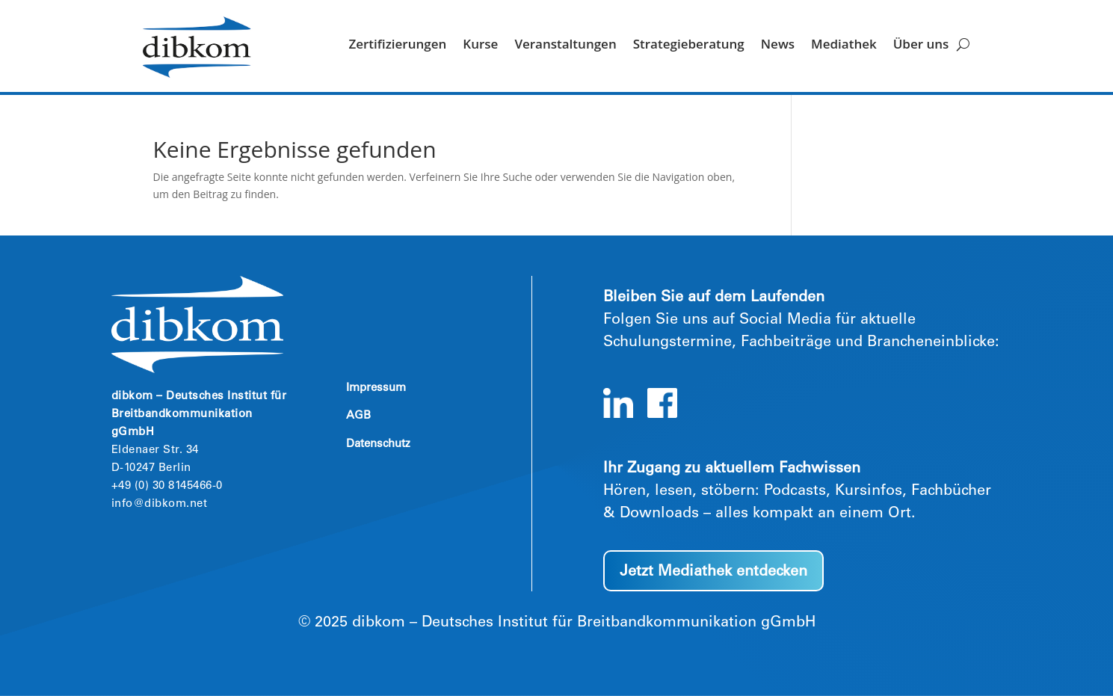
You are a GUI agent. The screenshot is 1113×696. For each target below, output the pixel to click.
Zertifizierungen (397, 45)
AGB (358, 416)
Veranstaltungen (565, 45)
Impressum (376, 388)
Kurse (480, 45)
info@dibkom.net (159, 504)
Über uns (921, 45)
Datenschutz (378, 444)
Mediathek (844, 45)
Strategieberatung (688, 45)
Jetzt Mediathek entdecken (713, 572)
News (778, 45)
